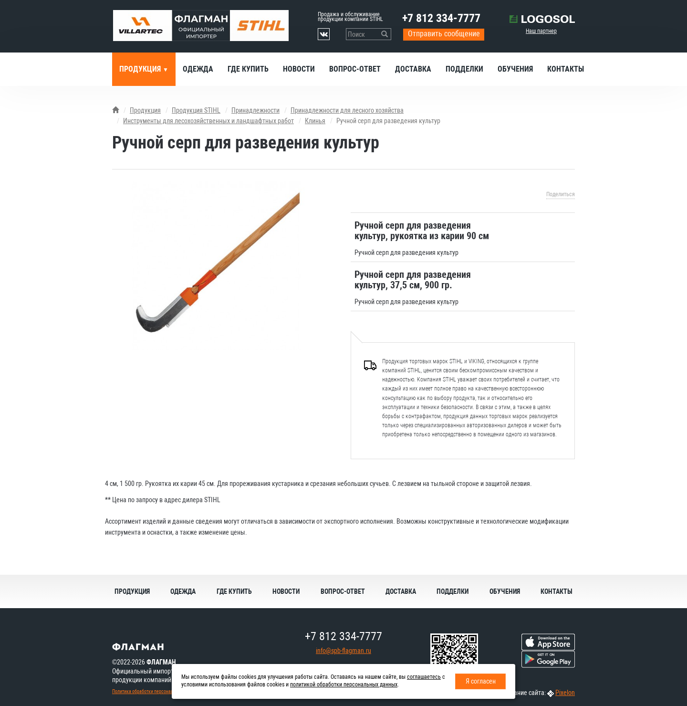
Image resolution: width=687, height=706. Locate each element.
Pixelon (565, 692)
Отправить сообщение (444, 33)
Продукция (141, 69)
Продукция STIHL (196, 110)
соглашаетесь (424, 677)
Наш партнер (541, 31)
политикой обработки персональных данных (343, 684)
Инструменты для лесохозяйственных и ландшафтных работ (208, 121)
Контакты (565, 69)
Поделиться (560, 194)
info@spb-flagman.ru (343, 650)
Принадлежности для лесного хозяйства (347, 110)
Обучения (515, 69)
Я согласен (481, 681)
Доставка (413, 69)
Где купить (248, 69)
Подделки (464, 69)
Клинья (315, 121)
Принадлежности (255, 110)
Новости (299, 69)
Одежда (198, 69)
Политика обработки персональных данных (155, 691)
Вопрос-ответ (355, 69)
